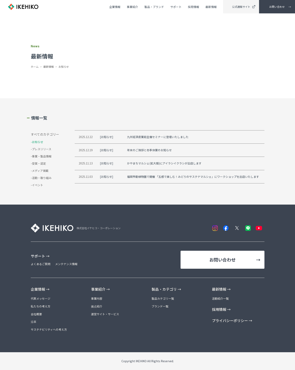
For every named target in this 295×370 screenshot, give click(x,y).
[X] (236, 228)
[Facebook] (226, 228)
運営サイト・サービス (105, 314)
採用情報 (193, 7)
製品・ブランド (154, 7)
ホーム (35, 67)
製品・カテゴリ (166, 289)
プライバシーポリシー (232, 320)
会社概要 (36, 314)
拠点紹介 (96, 306)
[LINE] (247, 228)
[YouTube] (258, 228)
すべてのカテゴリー (45, 134)
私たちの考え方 (40, 306)
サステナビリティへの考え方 (49, 329)
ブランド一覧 (160, 306)
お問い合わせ (277, 7)
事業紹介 (132, 7)
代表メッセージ (40, 298)
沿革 (33, 322)
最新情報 (211, 7)
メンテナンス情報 (66, 264)
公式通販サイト (243, 7)
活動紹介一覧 (220, 298)
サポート (176, 7)
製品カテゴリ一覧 (163, 298)
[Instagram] (215, 228)
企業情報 (114, 7)
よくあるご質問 (40, 264)
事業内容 (96, 298)
